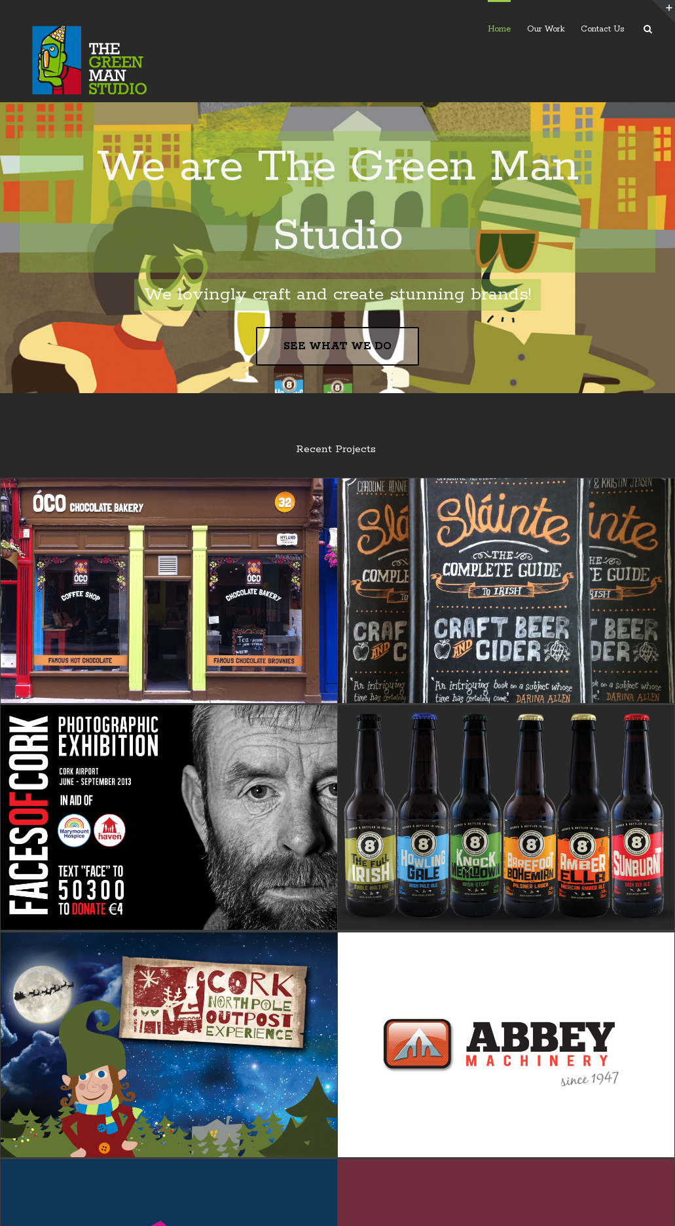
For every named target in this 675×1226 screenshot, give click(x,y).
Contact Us (602, 29)
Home (499, 29)
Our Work (545, 29)
